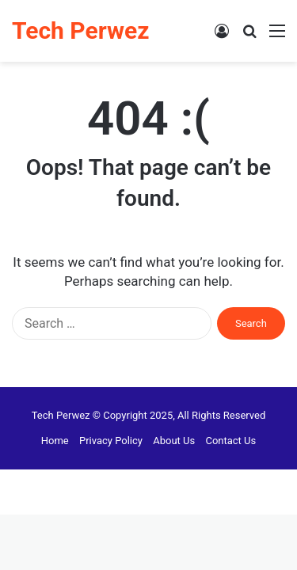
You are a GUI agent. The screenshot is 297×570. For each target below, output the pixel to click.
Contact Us (230, 440)
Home (55, 440)
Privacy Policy (111, 440)
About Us (174, 440)
